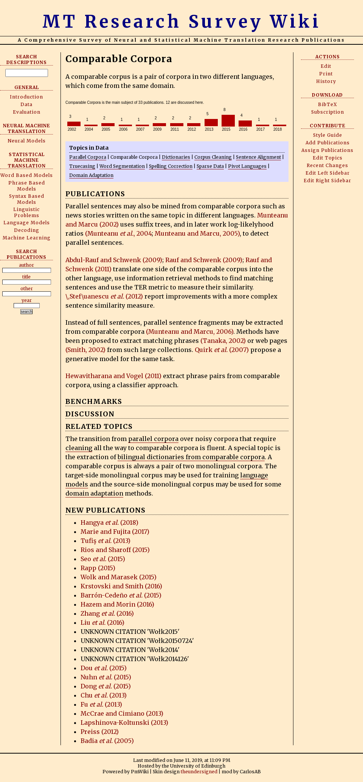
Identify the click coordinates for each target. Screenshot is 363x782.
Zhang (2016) (107, 613)
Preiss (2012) (100, 731)
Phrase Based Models (26, 186)
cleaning (78, 448)
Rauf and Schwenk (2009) (203, 260)
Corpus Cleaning (213, 157)
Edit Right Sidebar (327, 180)
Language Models (26, 222)
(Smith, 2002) (85, 349)
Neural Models (27, 141)
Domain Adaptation (91, 175)
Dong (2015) (106, 686)
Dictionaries (176, 157)
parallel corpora (153, 439)
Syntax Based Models (26, 199)
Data (26, 104)
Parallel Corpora (87, 157)
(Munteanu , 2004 (118, 233)
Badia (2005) (107, 740)
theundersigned (199, 771)
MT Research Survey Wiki (181, 21)
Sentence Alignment (258, 157)
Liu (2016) (102, 622)
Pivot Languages (247, 166)
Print (326, 74)
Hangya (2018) (109, 522)
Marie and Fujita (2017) (115, 531)
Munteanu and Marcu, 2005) (197, 233)
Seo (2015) (103, 559)
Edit (326, 66)
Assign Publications (327, 150)
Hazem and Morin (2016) (117, 604)
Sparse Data (210, 166)
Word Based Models (26, 175)
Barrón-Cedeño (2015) (121, 595)
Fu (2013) (101, 704)
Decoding (26, 230)
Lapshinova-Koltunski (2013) (124, 722)
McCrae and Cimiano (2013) (122, 713)
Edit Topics (328, 158)
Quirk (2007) (222, 349)
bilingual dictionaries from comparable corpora (191, 457)
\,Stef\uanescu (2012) (104, 296)
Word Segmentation (122, 166)
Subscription (327, 112)
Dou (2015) (104, 668)
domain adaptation (94, 493)
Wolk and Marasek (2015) (119, 577)
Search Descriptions (26, 59)
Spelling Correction (170, 166)
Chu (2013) (104, 695)
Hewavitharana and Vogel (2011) (113, 376)
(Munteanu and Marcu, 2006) (189, 331)
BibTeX (327, 104)
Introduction (26, 97)
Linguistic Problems (26, 212)
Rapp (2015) (98, 568)
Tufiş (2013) (105, 540)
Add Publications (328, 142)
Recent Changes (327, 165)
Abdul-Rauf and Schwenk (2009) (113, 260)
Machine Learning (27, 238)
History (326, 81)
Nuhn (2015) (106, 677)
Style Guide (327, 135)
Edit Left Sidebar (328, 173)
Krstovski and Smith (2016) (121, 586)
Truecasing (82, 166)
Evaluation (26, 112)
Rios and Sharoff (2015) (115, 550)
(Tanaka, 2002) (223, 340)
